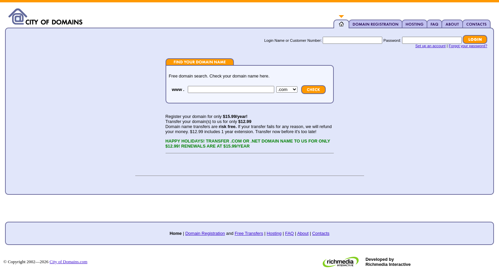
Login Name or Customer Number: (293, 40)
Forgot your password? (468, 46)
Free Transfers (249, 233)
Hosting (274, 233)
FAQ (289, 233)
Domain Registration (205, 233)
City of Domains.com (68, 261)
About (303, 233)
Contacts (320, 233)
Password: (392, 40)
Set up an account (430, 46)
